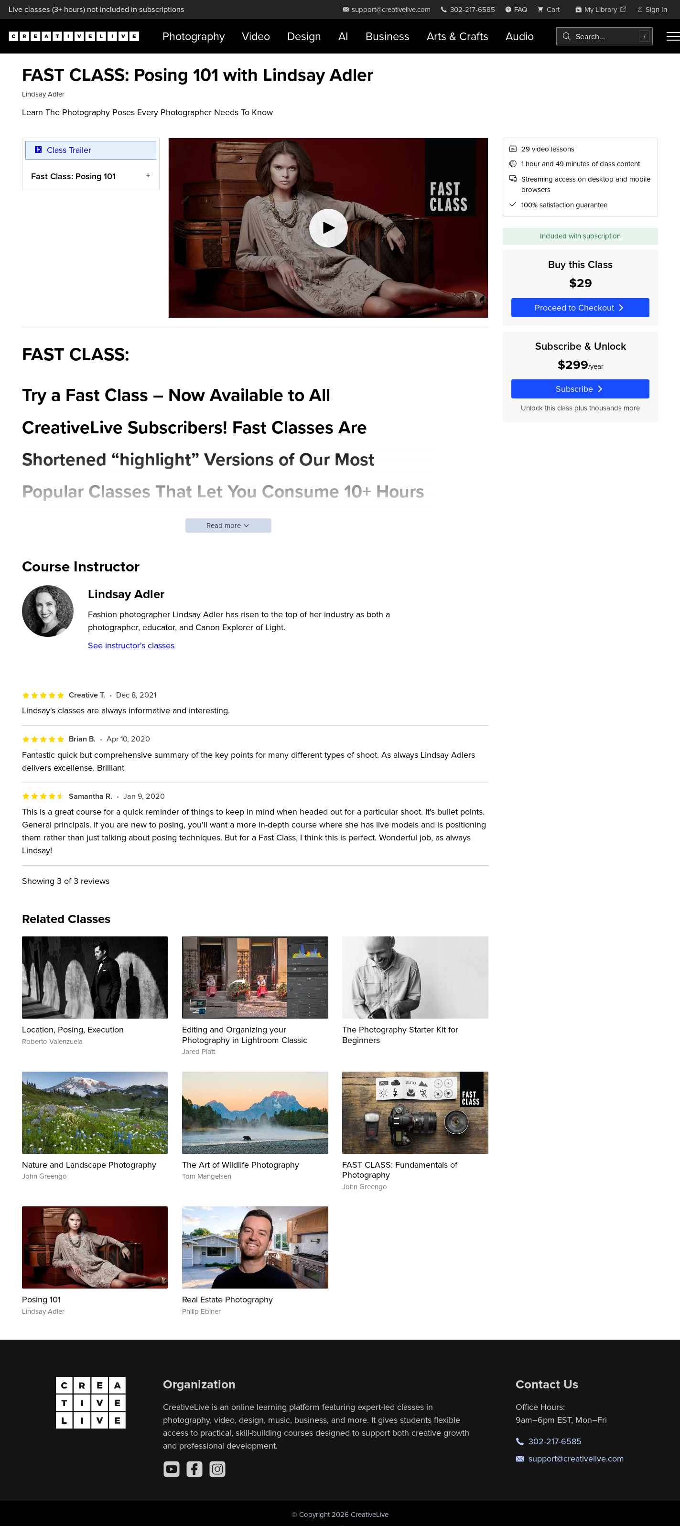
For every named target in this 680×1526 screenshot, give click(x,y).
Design (304, 36)
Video (256, 36)
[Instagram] (217, 1469)
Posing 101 (41, 1299)
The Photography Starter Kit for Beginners (400, 1034)
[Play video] (328, 228)
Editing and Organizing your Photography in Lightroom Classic (244, 1034)
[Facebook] (194, 1469)
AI (343, 36)
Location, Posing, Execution (73, 1029)
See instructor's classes (131, 645)
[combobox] (604, 36)
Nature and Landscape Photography (89, 1165)
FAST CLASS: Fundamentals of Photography (399, 1170)
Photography (193, 36)
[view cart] (551, 9)
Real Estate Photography (227, 1299)
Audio (520, 36)
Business (388, 36)
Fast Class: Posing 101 (73, 176)
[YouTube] (171, 1469)
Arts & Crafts (457, 36)
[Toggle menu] (673, 36)
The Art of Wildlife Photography (240, 1165)
